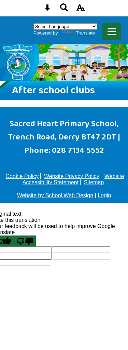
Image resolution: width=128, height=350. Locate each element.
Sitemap (94, 182)
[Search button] (64, 10)
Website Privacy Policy (71, 176)
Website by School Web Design (55, 195)
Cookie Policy (22, 176)
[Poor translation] (25, 240)
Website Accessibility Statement (73, 179)
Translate (78, 33)
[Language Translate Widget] (65, 26)
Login (104, 195)
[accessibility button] (80, 10)
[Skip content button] (47, 10)
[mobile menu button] (111, 31)
